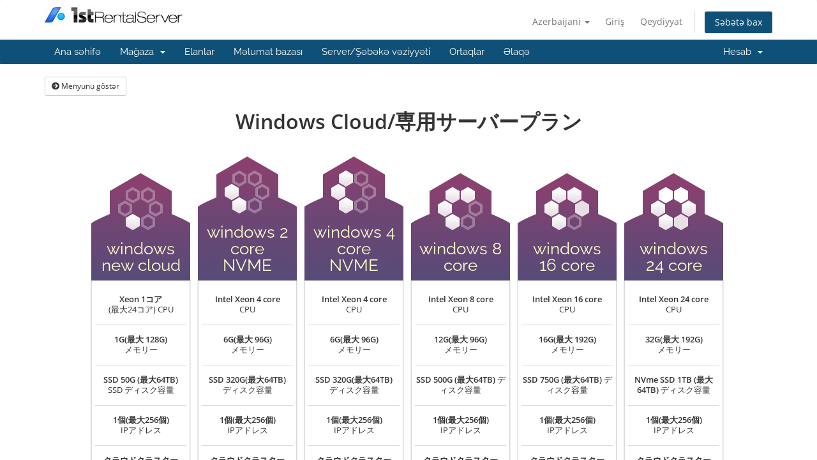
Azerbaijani (561, 21)
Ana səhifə (77, 51)
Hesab (743, 51)
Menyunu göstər (85, 85)
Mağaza (142, 51)
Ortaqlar (466, 51)
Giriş (615, 21)
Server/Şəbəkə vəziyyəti (376, 51)
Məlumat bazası (268, 51)
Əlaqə (517, 51)
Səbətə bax (738, 22)
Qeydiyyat (661, 21)
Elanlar (199, 51)
